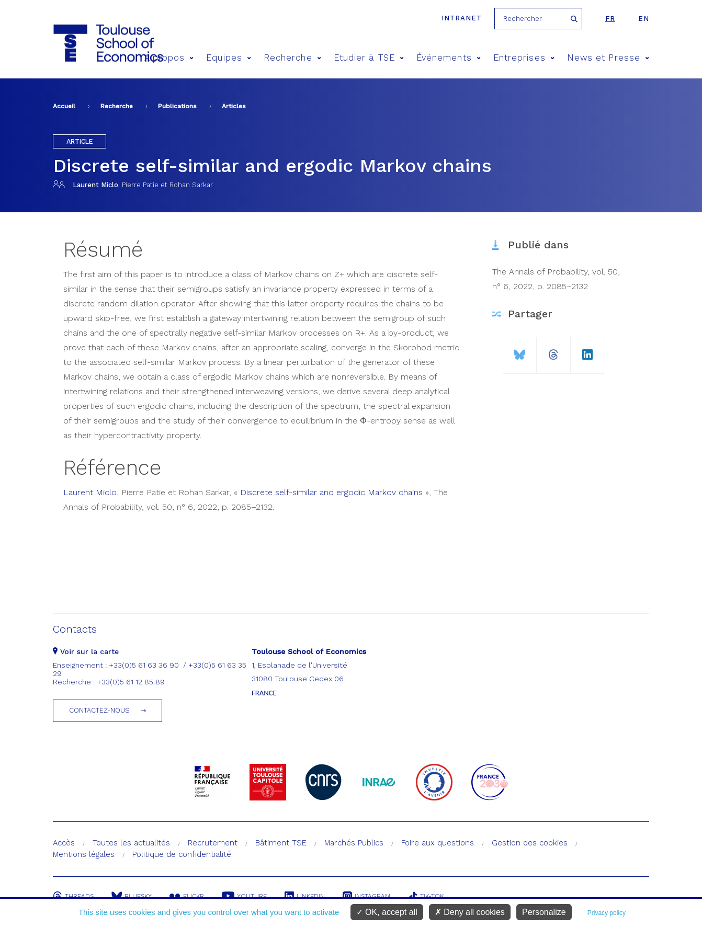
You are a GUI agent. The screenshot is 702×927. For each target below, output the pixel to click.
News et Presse (608, 58)
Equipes (228, 58)
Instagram (366, 896)
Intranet (461, 18)
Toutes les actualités (131, 843)
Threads (73, 896)
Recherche (292, 58)
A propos (169, 58)
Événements (448, 58)
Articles (234, 106)
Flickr (186, 896)
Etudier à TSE (369, 58)
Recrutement (212, 843)
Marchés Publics (353, 843)
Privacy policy (606, 913)
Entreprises (523, 58)
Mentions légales (84, 854)
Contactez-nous (99, 710)
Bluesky (131, 896)
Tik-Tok (426, 896)
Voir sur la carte (86, 651)
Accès (64, 843)
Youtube (244, 896)
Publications (177, 106)
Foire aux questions (437, 843)
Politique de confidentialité (181, 854)
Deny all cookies (470, 912)
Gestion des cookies (530, 843)
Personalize (544, 912)
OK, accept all (386, 912)
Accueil (64, 106)
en (643, 18)
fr (610, 18)
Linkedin (305, 896)
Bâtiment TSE (281, 843)
